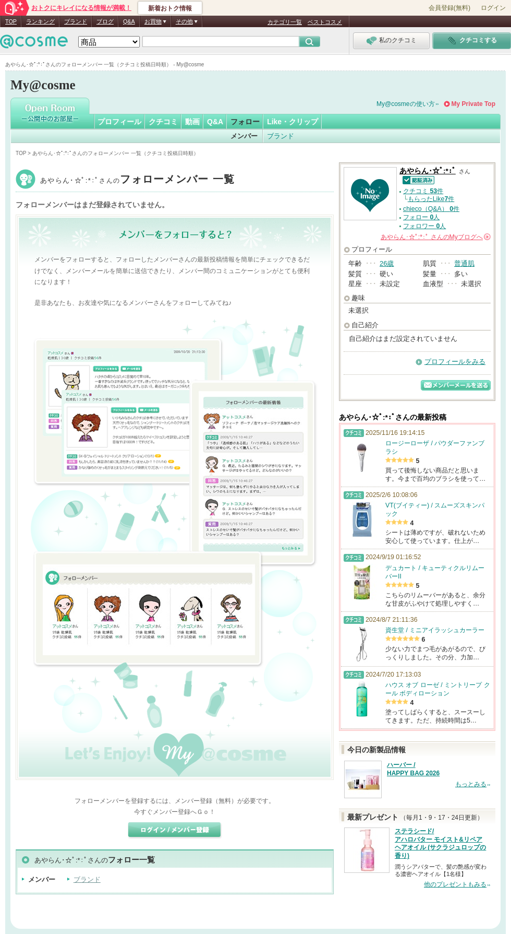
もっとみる (470, 784)
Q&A (129, 21)
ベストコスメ (325, 22)
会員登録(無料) (449, 7)
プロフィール (119, 121)
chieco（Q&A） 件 (431, 208)
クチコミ (163, 121)
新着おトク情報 (170, 8)
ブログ (105, 21)
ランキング (40, 21)
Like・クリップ (292, 121)
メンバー (244, 136)
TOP (11, 21)
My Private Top (473, 104)
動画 (192, 121)
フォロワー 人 (424, 226)
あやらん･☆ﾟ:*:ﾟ (137, 180)
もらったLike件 (431, 199)
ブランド (75, 21)
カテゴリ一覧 (284, 22)
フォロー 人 (421, 217)
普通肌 (464, 263)
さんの (436, 237)
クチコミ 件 (423, 191)
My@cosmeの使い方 (405, 104)
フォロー (245, 121)
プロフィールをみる (454, 361)
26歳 (387, 263)
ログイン (493, 7)
